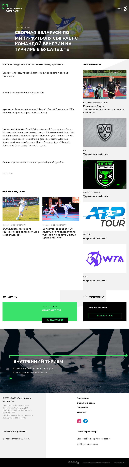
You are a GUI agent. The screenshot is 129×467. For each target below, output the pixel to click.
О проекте (83, 398)
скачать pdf (56, 320)
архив (10, 297)
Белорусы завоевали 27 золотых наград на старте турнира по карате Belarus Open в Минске (59, 233)
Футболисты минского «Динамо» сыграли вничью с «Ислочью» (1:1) (21, 232)
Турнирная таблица (95, 154)
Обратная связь (86, 403)
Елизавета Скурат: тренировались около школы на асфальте (103, 109)
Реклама (82, 412)
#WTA (85, 277)
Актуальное (92, 64)
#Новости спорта (18, 225)
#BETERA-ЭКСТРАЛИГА (91, 192)
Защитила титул (51, 310)
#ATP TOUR (87, 234)
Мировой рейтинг (94, 238)
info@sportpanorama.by (87, 444)
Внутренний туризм (38, 361)
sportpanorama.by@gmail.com (16, 439)
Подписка (82, 407)
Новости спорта (22, 27)
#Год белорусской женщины (95, 102)
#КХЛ (85, 150)
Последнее (14, 191)
